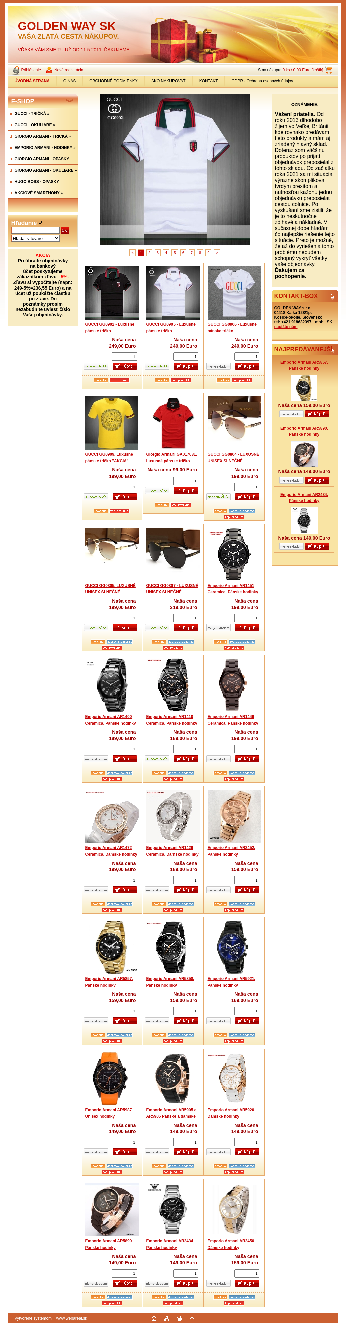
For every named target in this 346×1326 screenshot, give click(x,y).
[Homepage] (32, 81)
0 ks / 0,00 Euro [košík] (302, 70)
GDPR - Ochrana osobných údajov (262, 81)
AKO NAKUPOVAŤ (168, 81)
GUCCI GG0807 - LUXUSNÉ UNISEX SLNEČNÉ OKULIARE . (172, 592)
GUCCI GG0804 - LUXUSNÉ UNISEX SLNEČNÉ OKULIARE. (233, 461)
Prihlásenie (31, 70)
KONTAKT (208, 81)
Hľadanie (24, 223)
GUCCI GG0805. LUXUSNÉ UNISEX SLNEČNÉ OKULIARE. (110, 592)
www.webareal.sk (71, 1318)
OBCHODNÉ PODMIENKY (113, 81)
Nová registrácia (68, 70)
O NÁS (69, 81)
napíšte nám (286, 326)
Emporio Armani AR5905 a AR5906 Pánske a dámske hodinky (171, 1116)
